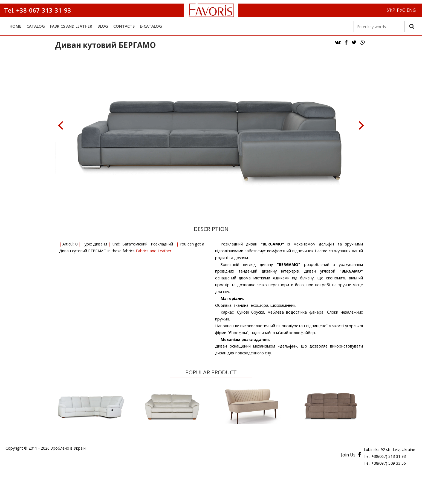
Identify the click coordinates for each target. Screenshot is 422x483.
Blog (102, 26)
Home (15, 26)
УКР (391, 10)
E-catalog (151, 26)
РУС (401, 10)
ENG (411, 10)
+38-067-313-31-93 (43, 10)
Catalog (36, 26)
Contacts (124, 26)
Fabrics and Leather (71, 26)
